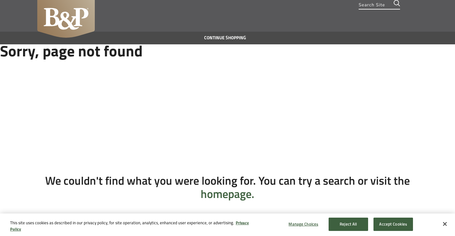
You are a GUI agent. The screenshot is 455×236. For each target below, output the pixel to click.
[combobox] (379, 5)
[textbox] (379, 5)
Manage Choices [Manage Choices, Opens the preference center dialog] (303, 224)
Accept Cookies (393, 224)
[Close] (445, 224)
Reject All (348, 224)
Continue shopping (225, 38)
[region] (227, 225)
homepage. (227, 194)
